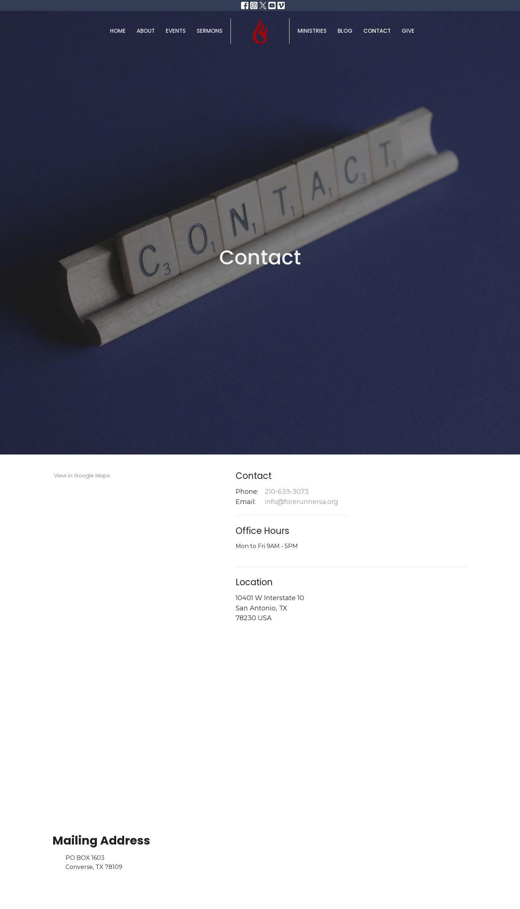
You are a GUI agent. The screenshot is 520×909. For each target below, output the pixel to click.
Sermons (209, 31)
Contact (377, 31)
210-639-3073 (287, 492)
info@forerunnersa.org (301, 502)
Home (118, 31)
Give (408, 31)
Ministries (312, 31)
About (146, 31)
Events (176, 31)
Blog (345, 31)
